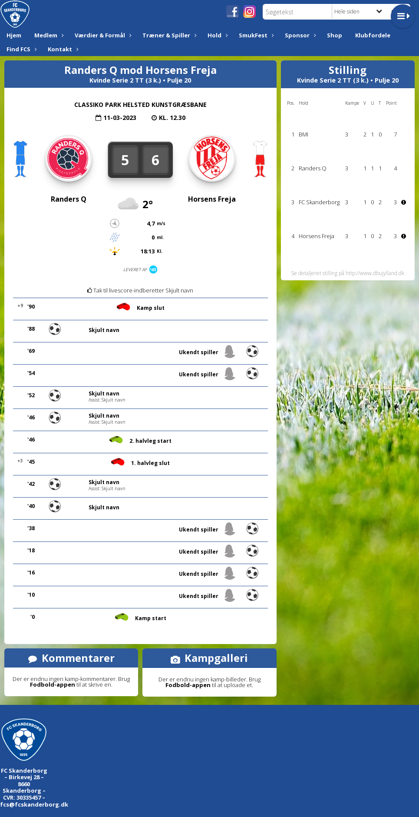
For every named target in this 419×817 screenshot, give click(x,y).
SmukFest (255, 35)
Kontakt (62, 49)
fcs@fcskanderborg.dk (34, 804)
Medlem (48, 35)
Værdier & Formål (102, 35)
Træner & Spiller (168, 35)
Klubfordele (372, 35)
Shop (334, 35)
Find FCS (21, 49)
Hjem (14, 35)
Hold (217, 35)
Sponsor (299, 35)
